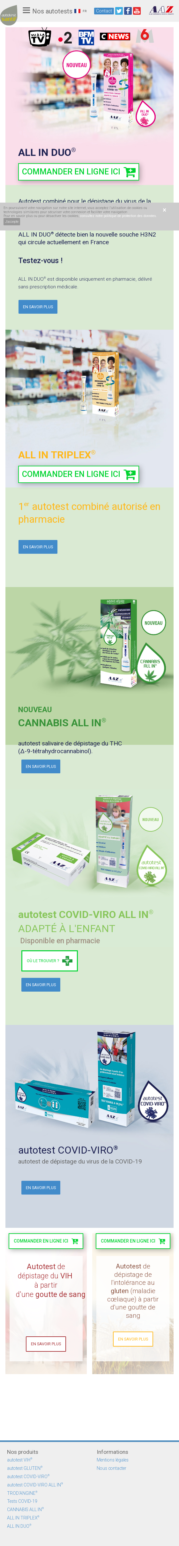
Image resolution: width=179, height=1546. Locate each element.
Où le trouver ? (43, 960)
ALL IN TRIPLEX (23, 1517)
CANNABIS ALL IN (25, 1509)
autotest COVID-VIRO (28, 1476)
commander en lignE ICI (41, 1241)
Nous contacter (111, 1468)
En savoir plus (38, 306)
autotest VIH (19, 1459)
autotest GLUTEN (24, 1468)
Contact (104, 10)
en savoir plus (133, 1393)
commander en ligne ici (71, 171)
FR (80, 11)
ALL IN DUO (19, 1526)
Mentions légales (113, 1459)
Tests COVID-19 (22, 1501)
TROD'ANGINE (22, 1493)
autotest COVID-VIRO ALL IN (35, 1484)
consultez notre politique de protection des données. (118, 216)
